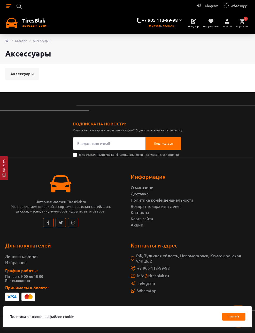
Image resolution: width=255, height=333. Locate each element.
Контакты (140, 212)
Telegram (146, 283)
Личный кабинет (21, 256)
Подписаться (163, 143)
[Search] (19, 6)
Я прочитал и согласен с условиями (129, 154)
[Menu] (8, 6)
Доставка (140, 194)
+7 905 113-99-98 (153, 268)
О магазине (142, 187)
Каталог (21, 40)
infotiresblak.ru (153, 275)
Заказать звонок (161, 26)
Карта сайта (142, 218)
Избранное (16, 262)
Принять (234, 316)
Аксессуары (22, 74)
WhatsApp (146, 290)
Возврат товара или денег (156, 206)
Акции (137, 225)
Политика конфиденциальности (119, 154)
